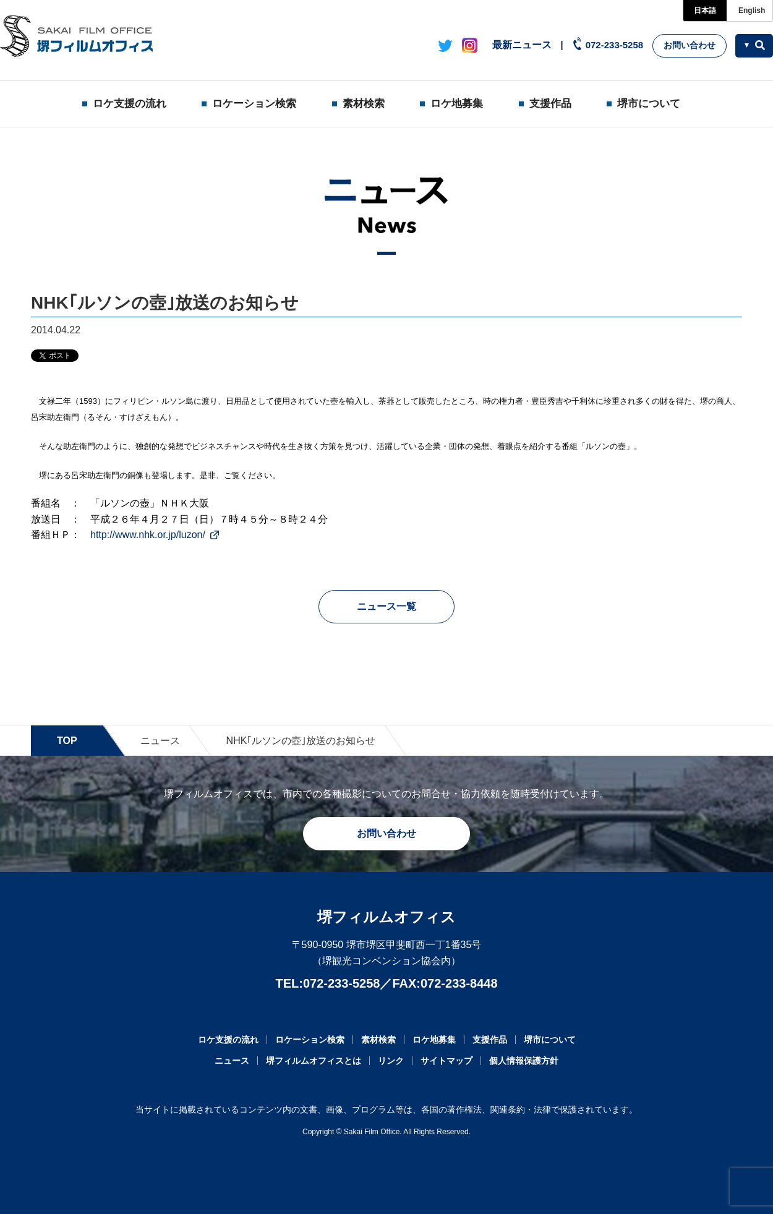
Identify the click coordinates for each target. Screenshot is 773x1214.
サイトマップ (446, 1060)
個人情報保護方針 (523, 1060)
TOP (67, 740)
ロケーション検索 (254, 103)
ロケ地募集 (456, 103)
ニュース (160, 740)
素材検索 (364, 103)
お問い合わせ (689, 45)
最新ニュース (522, 45)
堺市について (648, 103)
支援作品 (550, 103)
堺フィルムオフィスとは (313, 1060)
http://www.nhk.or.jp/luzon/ (147, 534)
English (751, 10)
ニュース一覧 (386, 606)
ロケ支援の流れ (129, 103)
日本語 (705, 10)
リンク (391, 1060)
